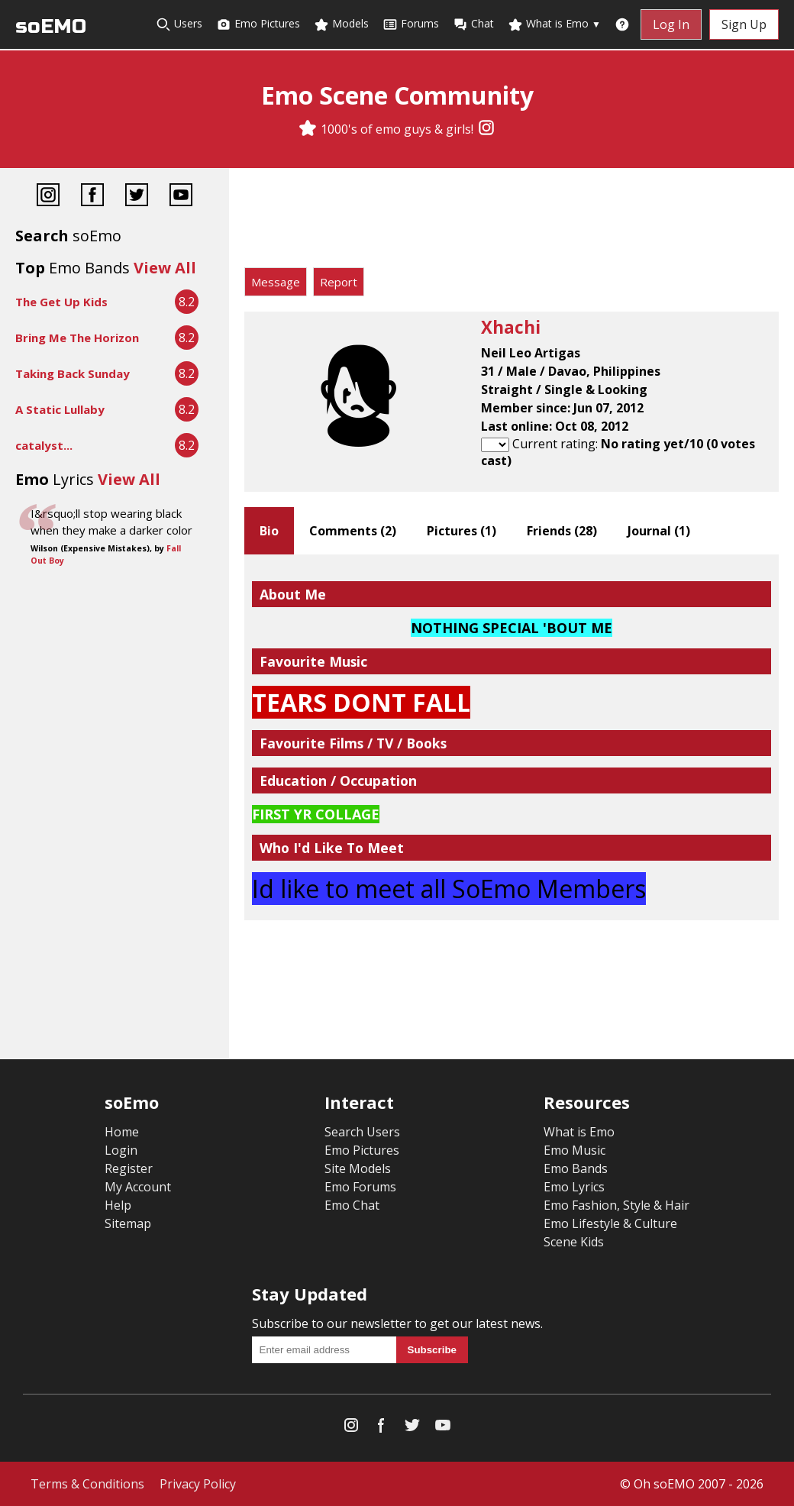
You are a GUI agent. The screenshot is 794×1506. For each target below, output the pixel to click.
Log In (671, 24)
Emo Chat (351, 1205)
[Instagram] (486, 129)
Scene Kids (574, 1241)
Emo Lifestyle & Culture (610, 1223)
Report (338, 281)
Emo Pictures (258, 24)
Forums (410, 24)
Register (129, 1168)
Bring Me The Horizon (77, 337)
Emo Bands (576, 1168)
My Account (138, 1186)
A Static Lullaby (60, 409)
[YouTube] (180, 196)
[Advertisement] (511, 221)
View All (165, 267)
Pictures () (461, 530)
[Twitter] (136, 196)
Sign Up (744, 24)
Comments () (352, 530)
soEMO (50, 26)
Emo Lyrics (574, 1186)
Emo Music (574, 1150)
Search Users (362, 1131)
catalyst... (44, 445)
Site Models (357, 1168)
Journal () (659, 530)
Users (179, 24)
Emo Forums (360, 1186)
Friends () (562, 530)
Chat (473, 24)
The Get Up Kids (61, 301)
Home (122, 1131)
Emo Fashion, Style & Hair (616, 1205)
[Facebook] (92, 196)
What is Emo (554, 24)
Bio (269, 530)
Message (275, 281)
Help (118, 1205)
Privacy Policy (198, 1483)
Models (341, 24)
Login (121, 1150)
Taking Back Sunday (72, 373)
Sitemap (128, 1223)
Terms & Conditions (87, 1483)
